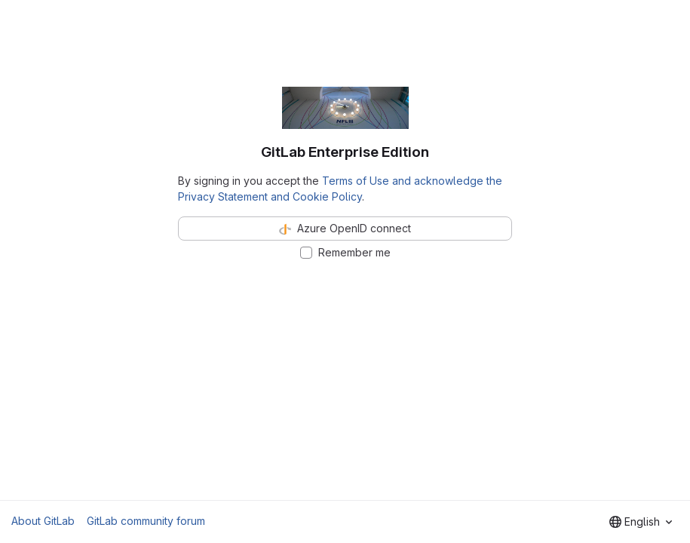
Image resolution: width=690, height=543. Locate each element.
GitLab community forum (146, 520)
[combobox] (641, 522)
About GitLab (43, 520)
